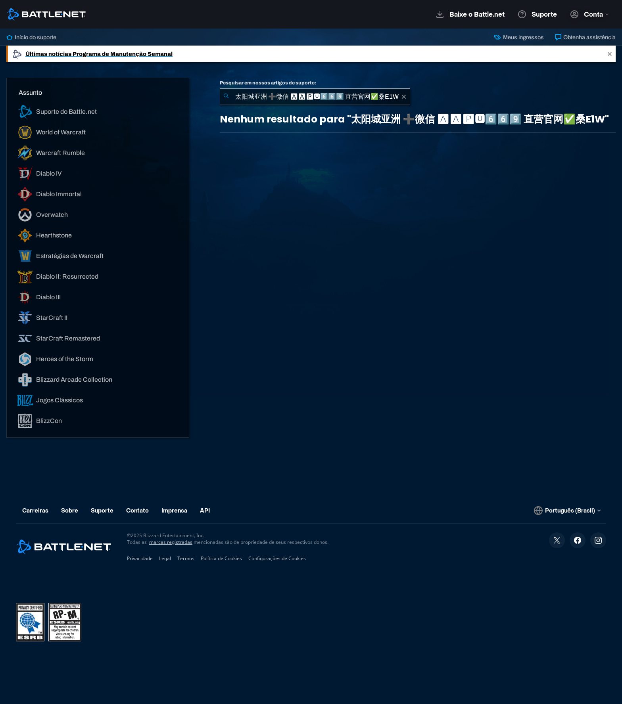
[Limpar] (403, 96)
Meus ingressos (518, 37)
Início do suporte (31, 37)
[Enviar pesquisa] (226, 96)
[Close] (610, 54)
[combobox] (315, 96)
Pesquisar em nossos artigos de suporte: (268, 83)
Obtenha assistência (585, 37)
